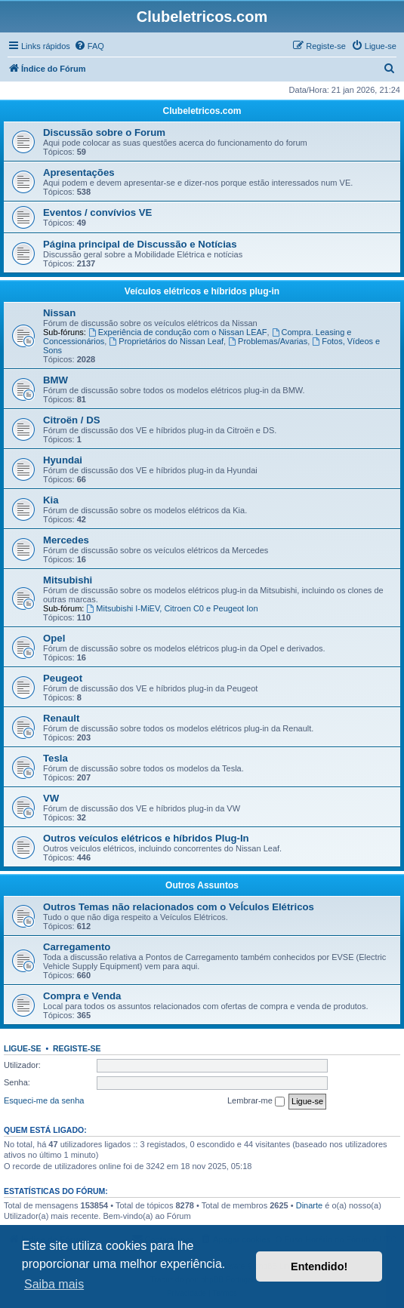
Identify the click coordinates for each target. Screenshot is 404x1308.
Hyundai (62, 460)
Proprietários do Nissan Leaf (166, 341)
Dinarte (309, 1205)
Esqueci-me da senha (44, 1100)
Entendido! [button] (319, 1266)
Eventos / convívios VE (97, 212)
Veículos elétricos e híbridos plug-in (202, 291)
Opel (54, 638)
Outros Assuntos (202, 885)
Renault (61, 718)
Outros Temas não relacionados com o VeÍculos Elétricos (178, 907)
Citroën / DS (71, 420)
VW (51, 798)
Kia (51, 500)
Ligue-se (23, 1048)
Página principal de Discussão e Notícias (140, 244)
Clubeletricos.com (201, 111)
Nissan (59, 313)
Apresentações (79, 172)
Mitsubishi (67, 580)
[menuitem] (89, 46)
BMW (55, 380)
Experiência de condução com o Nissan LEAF (177, 332)
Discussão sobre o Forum (104, 132)
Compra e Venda (82, 996)
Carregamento (76, 947)
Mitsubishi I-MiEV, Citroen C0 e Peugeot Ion (172, 608)
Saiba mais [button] (54, 1284)
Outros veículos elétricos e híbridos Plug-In (146, 838)
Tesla (55, 758)
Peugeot (62, 678)
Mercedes (66, 540)
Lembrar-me (256, 1101)
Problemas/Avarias (267, 341)
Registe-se (77, 1048)
